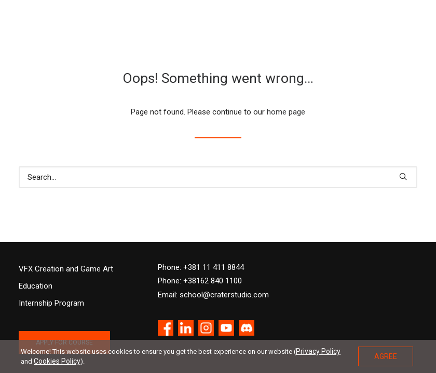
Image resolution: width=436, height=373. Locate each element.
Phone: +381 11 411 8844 (201, 267)
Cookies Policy (57, 361)
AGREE (385, 356)
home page (286, 112)
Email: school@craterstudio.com (213, 294)
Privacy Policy (318, 351)
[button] (403, 176)
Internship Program (51, 303)
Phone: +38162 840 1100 (200, 280)
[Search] (218, 177)
